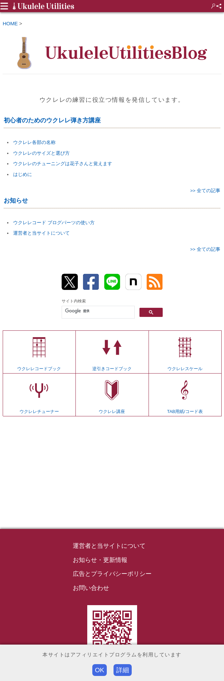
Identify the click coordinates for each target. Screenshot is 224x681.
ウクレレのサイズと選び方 (41, 153)
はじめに (22, 174)
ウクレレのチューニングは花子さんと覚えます (62, 163)
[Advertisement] (112, 473)
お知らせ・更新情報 (100, 560)
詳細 (122, 670)
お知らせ (16, 200)
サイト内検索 (74, 301)
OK (99, 670)
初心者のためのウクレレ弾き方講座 (52, 120)
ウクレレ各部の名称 (34, 142)
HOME (10, 23)
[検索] (97, 311)
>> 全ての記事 (205, 190)
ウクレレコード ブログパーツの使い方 (54, 222)
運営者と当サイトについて (41, 233)
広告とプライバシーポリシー (112, 573)
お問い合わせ (91, 588)
